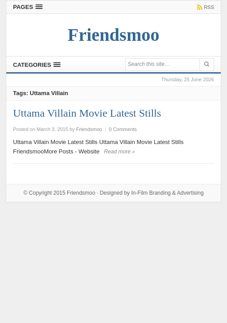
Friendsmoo (81, 193)
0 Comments (123, 129)
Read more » (119, 151)
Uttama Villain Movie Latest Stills (87, 113)
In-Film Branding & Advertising (167, 193)
